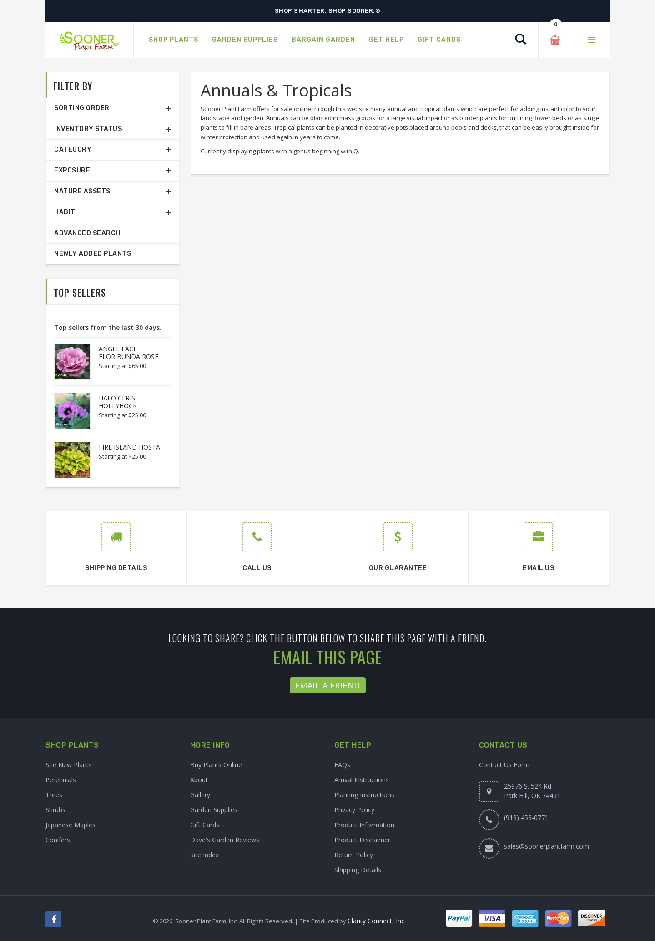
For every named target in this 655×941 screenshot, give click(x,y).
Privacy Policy (354, 809)
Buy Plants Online (216, 764)
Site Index (204, 854)
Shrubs (55, 809)
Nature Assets (82, 191)
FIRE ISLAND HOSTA (129, 447)
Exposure (72, 170)
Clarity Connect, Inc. (377, 920)
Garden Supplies (213, 809)
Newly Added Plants (92, 254)
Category (72, 149)
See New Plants (68, 764)
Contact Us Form (504, 764)
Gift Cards (204, 824)
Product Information (364, 824)
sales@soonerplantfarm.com (546, 846)
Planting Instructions (364, 794)
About (199, 779)
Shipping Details (357, 869)
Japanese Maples (70, 824)
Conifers (57, 839)
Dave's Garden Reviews (224, 839)
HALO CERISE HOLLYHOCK (119, 402)
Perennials (60, 779)
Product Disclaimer (362, 839)
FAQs (342, 764)
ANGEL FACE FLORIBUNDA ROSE (128, 352)
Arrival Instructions (361, 779)
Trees (53, 794)
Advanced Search (87, 233)
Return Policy (353, 854)
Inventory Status (88, 129)
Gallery (200, 794)
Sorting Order (82, 108)
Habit (65, 212)
